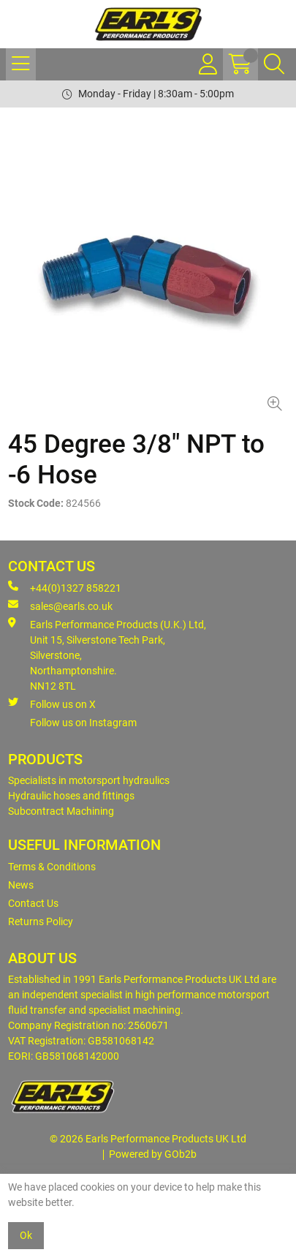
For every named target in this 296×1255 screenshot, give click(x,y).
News (21, 885)
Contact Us (33, 903)
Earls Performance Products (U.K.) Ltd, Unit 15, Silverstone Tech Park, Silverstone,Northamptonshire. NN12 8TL (107, 654)
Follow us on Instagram (83, 722)
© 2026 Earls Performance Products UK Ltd (148, 1139)
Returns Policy (40, 921)
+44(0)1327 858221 (64, 587)
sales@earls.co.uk (60, 605)
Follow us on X (52, 703)
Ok (26, 1235)
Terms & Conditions (52, 867)
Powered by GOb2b (153, 1154)
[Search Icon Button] (274, 64)
